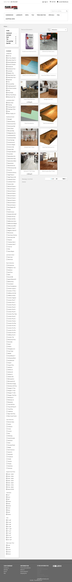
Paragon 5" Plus (11, 388)
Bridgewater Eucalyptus (12, 133)
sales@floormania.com (43, 579)
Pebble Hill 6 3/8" (12, 214)
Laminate (19, 15)
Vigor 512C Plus (11, 413)
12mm (9, 514)
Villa (9, 249)
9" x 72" (9, 535)
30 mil (9, 554)
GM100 (9, 353)
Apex (9, 274)
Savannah (10, 454)
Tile (33, 15)
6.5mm (9, 505)
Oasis (9, 442)
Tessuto (10, 461)
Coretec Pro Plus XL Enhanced (12, 332)
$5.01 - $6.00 (10, 482)
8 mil (9, 547)
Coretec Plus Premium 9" (12, 311)
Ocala (9, 209)
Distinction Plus (12, 339)
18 (56, 179)
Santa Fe (10, 452)
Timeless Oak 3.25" (12, 242)
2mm (9, 497)
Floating (10, 105)
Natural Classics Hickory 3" (12, 193)
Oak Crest (10, 257)
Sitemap (6, 569)
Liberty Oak (11, 184)
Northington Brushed (12, 207)
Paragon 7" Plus (11, 390)
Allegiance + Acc (12, 267)
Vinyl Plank (10, 92)
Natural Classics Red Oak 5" (12, 202)
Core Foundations (12, 286)
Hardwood (9, 15)
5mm (9, 503)
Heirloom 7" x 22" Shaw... (29, 171)
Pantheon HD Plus (12, 386)
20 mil (9, 551)
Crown (9, 429)
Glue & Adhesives (12, 62)
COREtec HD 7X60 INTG (12, 293)
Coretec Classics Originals (12, 288)
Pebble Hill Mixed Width (12, 219)
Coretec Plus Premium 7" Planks (12, 309)
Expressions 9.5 (11, 165)
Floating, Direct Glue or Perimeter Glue (12, 107)
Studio (9, 459)
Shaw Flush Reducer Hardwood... (48, 75)
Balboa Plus (11, 281)
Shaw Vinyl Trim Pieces (12, 77)
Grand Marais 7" (11, 355)
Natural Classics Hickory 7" (12, 198)
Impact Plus (11, 365)
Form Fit (10, 170)
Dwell (9, 344)
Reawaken (10, 402)
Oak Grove (10, 259)
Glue (9, 111)
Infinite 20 (10, 372)
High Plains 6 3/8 (12, 177)
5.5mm (9, 501)
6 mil (9, 545)
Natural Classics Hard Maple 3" (12, 186)
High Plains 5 (11, 174)
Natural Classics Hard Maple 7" (12, 191)
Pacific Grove (11, 212)
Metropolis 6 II (11, 381)
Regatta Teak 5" (12, 228)
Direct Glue (10, 102)
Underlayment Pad (12, 86)
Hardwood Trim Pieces (12, 68)
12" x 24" (10, 537)
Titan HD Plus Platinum (12, 406)
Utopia (9, 463)
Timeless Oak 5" (12, 244)
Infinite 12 (10, 369)
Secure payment (24, 571)
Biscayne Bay (11, 130)
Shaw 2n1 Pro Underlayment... (29, 75)
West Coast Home (12, 416)
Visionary (10, 468)
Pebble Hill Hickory (12, 216)
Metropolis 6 (11, 379)
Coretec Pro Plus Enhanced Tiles (12, 328)
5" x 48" (9, 520)
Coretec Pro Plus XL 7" (12, 330)
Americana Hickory (12, 123)
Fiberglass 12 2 (11, 349)
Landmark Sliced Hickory (12, 179)
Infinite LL (10, 374)
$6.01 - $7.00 (10, 485)
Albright (10, 119)
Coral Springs (11, 140)
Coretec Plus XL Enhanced (12, 318)
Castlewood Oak (12, 137)
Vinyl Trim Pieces (12, 94)
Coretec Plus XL (11, 316)
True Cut (10, 246)
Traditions (10, 411)
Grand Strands (11, 438)
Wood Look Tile (11, 97)
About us (22, 569)
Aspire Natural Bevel (12, 279)
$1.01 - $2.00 (10, 474)
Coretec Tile (11, 337)
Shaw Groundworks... (29, 123)
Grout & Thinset (11, 64)
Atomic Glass (11, 422)
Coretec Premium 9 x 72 (12, 321)
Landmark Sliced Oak (12, 181)
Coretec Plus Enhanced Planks (12, 304)
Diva (9, 433)
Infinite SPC (11, 376)
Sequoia (10, 239)
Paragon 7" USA (11, 393)
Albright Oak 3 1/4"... (48, 99)
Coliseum (10, 426)
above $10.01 (11, 489)
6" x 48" (9, 524)
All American (11, 265)
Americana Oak (11, 126)
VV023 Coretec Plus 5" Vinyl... (48, 171)
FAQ (58, 15)
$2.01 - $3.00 (10, 476)
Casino (9, 424)
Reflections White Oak (12, 225)
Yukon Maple (11, 251)
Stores (5, 571)
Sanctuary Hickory (12, 235)
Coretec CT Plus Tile (12, 290)
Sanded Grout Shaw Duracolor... (29, 51)
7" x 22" (9, 531)
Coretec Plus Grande (12, 307)
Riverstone (10, 232)
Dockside (10, 342)
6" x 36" (9, 522)
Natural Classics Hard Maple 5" (12, 188)
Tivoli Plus (10, 409)
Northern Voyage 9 (12, 383)
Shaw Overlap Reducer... (48, 123)
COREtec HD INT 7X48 (12, 295)
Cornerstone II (11, 142)
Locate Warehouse (62, 2)
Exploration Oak (12, 158)
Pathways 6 (10, 397)
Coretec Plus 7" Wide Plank (12, 302)
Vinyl (27, 15)
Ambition (10, 270)
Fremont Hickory (12, 172)
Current (10, 431)
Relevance (59, 30)
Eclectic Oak (11, 147)
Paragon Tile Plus (12, 395)
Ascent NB (10, 277)
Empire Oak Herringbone (12, 151)
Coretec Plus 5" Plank (12, 300)
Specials (51, 15)
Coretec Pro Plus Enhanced (12, 325)
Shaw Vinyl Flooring (12, 75)
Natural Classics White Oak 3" (12, 205)
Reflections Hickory (12, 221)
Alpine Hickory (11, 121)
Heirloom (10, 440)
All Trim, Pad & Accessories (12, 58)
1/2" (9, 495)
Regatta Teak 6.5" (12, 230)
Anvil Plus (10, 272)
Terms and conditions (25, 568)
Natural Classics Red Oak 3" (12, 200)
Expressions (11, 163)
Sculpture (10, 456)
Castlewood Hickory (12, 135)
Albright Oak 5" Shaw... (29, 147)
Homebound (11, 360)
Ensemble (10, 154)
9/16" (9, 512)
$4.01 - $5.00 (10, 480)
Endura (9, 346)
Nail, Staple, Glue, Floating (12, 113)
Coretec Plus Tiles (12, 314)
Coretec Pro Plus (12, 323)
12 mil (9, 549)
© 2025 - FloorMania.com (36, 580)
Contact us (6, 568)
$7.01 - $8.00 (10, 487)
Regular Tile (11, 73)
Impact (9, 362)
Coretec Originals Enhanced (12, 297)
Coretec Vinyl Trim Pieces (12, 60)
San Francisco (11, 449)
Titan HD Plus (11, 404)
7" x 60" (9, 533)
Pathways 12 (11, 400)
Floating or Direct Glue (12, 109)
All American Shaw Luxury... (48, 51)
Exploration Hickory (12, 156)
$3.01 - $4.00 (10, 478)
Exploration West (12, 161)
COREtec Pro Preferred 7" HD (12, 335)
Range (9, 447)
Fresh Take (10, 351)
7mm (9, 508)
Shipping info (10, 19)
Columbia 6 (10, 284)
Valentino (10, 466)
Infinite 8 (10, 367)
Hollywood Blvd (12, 358)
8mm (9, 510)
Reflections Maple (12, 223)
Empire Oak (11, 149)
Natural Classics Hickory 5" (12, 195)
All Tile (9, 55)
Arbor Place (11, 128)
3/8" (9, 499)
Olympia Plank (11, 445)
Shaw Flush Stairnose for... (48, 147)
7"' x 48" (10, 528)
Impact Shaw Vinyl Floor (29, 99)
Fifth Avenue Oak (12, 168)
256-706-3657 (14, 2)
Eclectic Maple (11, 144)
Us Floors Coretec (12, 88)
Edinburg (10, 435)
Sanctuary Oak (11, 237)
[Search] (59, 10)
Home (7, 30)
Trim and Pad (41, 15)
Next (65, 179)
